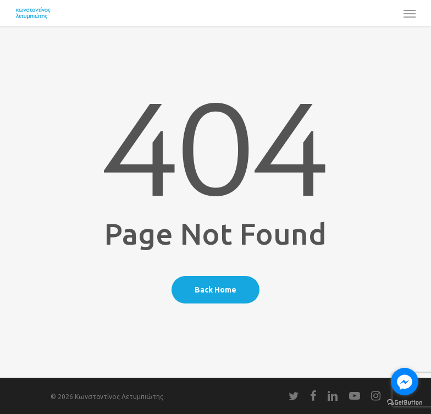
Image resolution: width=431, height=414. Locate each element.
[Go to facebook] (404, 381)
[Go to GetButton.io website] (404, 402)
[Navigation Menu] (410, 13)
